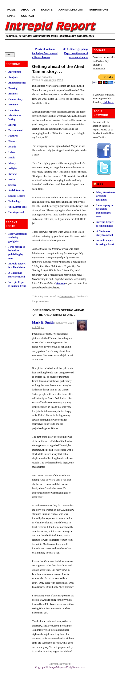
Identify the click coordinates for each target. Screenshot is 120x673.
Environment (15, 130)
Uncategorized (16, 212)
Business (13, 93)
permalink (42, 301)
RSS (100, 184)
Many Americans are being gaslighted (17, 237)
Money (12, 163)
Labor (11, 152)
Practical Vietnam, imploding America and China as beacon (44, 53)
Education (14, 110)
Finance (12, 141)
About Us (28, 9)
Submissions (98, 9)
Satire (11, 179)
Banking (12, 88)
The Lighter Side (17, 206)
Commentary (67, 296)
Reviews (12, 174)
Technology (14, 201)
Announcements (17, 82)
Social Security (16, 190)
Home (11, 9)
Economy (13, 104)
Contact (28, 15)
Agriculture (14, 71)
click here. (108, 102)
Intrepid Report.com (60, 663)
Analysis (12, 77)
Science (12, 184)
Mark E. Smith (43, 322)
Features (13, 135)
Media (11, 157)
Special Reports (16, 195)
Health (12, 146)
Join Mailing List (71, 9)
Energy (12, 124)
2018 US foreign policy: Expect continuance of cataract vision (75, 53)
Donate (47, 9)
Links (11, 15)
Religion (12, 168)
